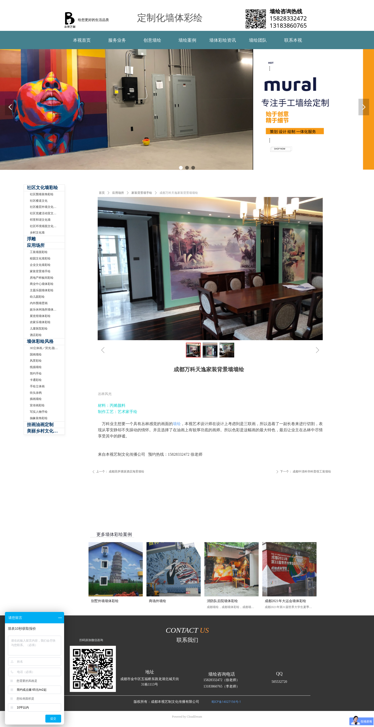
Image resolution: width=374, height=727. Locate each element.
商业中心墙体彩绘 (41, 284)
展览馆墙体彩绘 (40, 316)
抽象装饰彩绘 (39, 418)
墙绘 (177, 424)
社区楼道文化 (39, 200)
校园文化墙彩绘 (40, 258)
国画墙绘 (36, 354)
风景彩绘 (36, 360)
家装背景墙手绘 (141, 193)
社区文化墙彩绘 (42, 187)
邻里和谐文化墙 (40, 219)
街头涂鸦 (36, 392)
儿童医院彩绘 (39, 328)
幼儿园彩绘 (37, 296)
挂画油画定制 (40, 424)
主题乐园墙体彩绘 (41, 290)
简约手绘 (36, 373)
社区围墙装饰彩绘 (41, 194)
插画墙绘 (36, 399)
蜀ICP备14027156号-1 (226, 702)
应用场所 (118, 193)
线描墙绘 (36, 367)
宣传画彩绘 (37, 405)
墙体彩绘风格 (40, 341)
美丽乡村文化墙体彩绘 (46, 431)
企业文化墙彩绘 (40, 265)
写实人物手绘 (39, 411)
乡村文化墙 (37, 232)
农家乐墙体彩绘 (40, 322)
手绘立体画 (37, 386)
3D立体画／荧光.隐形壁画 (47, 348)
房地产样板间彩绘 (41, 277)
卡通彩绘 (36, 380)
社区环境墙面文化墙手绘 (46, 226)
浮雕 (31, 238)
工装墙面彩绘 (39, 252)
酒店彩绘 (36, 335)
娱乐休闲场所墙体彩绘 (44, 309)
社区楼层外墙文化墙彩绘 (46, 207)
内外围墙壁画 (39, 303)
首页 (102, 193)
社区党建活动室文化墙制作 (47, 213)
